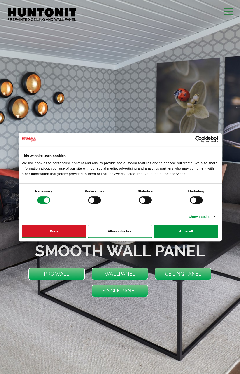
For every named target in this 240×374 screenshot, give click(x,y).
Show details (199, 217)
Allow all (186, 231)
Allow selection (120, 231)
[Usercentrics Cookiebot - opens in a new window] (198, 139)
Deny (54, 231)
